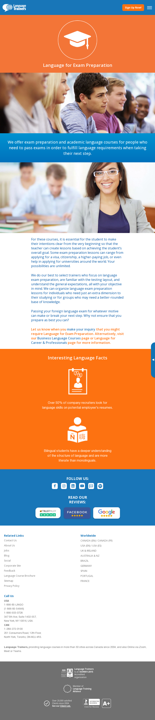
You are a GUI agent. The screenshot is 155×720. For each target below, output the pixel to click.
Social (7, 560)
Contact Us (10, 540)
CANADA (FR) (105, 540)
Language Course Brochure (19, 575)
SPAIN (84, 571)
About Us (9, 545)
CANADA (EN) (88, 540)
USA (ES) (96, 545)
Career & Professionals (49, 342)
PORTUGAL (87, 576)
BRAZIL (85, 561)
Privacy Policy (11, 586)
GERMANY (86, 566)
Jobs (6, 550)
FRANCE (85, 581)
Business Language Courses (59, 338)
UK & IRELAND (88, 550)
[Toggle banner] (153, 360)
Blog (6, 555)
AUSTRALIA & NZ (90, 555)
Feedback (9, 570)
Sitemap (8, 581)
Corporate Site (12, 565)
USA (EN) (85, 545)
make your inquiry (81, 329)
